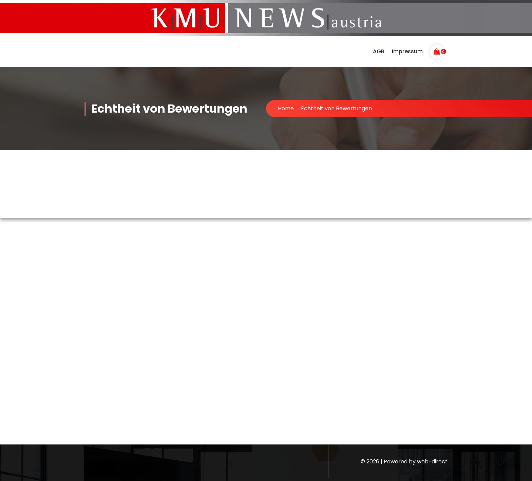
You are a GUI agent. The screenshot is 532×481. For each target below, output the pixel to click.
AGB (378, 51)
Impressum (407, 51)
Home (286, 108)
